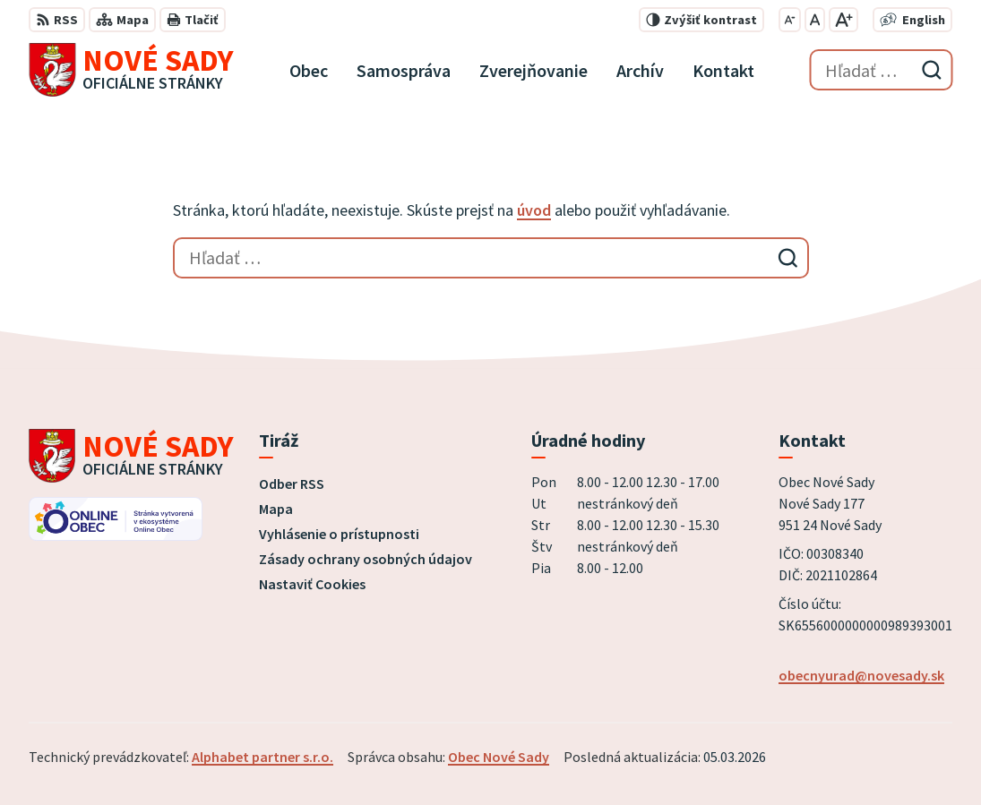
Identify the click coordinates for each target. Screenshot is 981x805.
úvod (534, 210)
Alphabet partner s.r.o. (262, 757)
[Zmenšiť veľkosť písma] (790, 19)
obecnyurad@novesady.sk (861, 675)
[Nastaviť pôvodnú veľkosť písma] (815, 19)
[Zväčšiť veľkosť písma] (843, 19)
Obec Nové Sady (498, 757)
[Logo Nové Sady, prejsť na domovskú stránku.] (131, 70)
